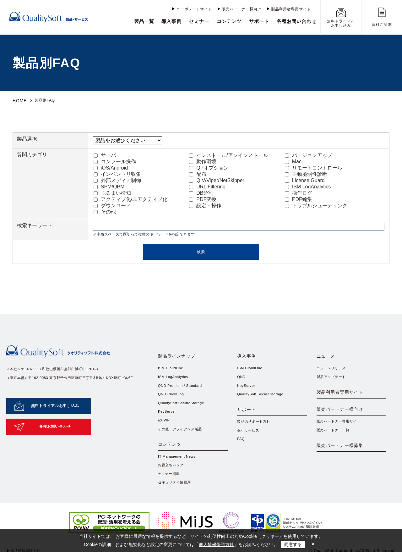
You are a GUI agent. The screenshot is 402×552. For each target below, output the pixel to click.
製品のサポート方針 (255, 432)
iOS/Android (111, 167)
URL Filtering (207, 185)
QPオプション (209, 167)
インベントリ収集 (117, 173)
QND (241, 379)
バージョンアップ (308, 154)
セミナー (199, 21)
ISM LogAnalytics (308, 185)
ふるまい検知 (112, 192)
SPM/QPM (109, 185)
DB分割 (201, 192)
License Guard (305, 179)
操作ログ (298, 192)
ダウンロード (112, 204)
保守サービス (249, 442)
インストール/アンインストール (228, 154)
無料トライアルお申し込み (55, 401)
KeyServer (168, 416)
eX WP (164, 425)
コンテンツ (229, 21)
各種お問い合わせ (297, 21)
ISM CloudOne (171, 370)
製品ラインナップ (182, 357)
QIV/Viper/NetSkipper (216, 179)
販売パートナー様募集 (347, 468)
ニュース (328, 357)
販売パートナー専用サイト (341, 438)
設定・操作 (205, 204)
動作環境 (202, 160)
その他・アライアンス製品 (182, 434)
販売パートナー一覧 (334, 447)
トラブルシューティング (316, 204)
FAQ (241, 451)
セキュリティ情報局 (176, 497)
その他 (105, 211)
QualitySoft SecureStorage (183, 407)
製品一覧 (144, 21)
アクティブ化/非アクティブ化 (130, 198)
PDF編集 (298, 198)
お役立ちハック (172, 478)
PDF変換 (202, 198)
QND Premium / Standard (182, 389)
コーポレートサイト (194, 9)
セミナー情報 (170, 487)
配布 (197, 173)
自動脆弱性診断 (306, 173)
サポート (259, 21)
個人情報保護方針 (216, 544)
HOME (19, 100)
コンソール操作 (115, 160)
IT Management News (178, 469)
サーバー (107, 154)
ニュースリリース (333, 370)
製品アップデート (333, 379)
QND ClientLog (172, 398)
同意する (293, 544)
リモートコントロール (313, 167)
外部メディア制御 (117, 179)
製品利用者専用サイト (291, 9)
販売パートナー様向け (242, 9)
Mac (293, 160)
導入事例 (171, 21)
